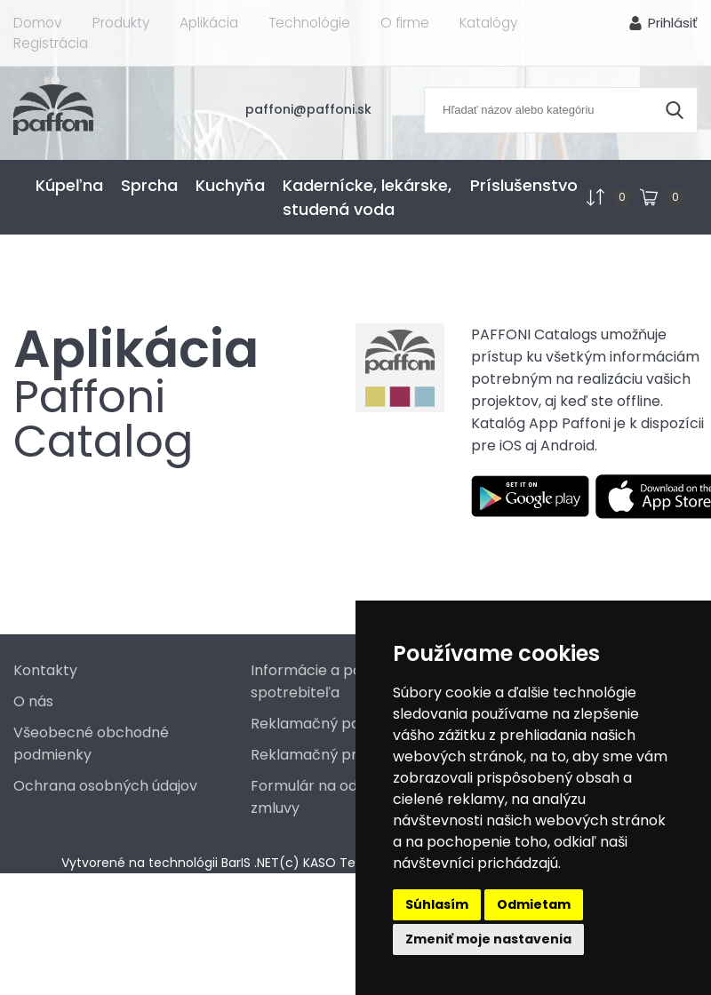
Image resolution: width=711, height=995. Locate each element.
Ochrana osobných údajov (105, 786)
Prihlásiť (673, 22)
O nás (33, 701)
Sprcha (149, 185)
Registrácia (50, 43)
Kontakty (45, 670)
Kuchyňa (230, 185)
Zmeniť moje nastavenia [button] (488, 939)
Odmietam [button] (534, 904)
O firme (403, 22)
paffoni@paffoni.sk (316, 109)
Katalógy (487, 22)
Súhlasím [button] (436, 904)
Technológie (307, 22)
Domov (36, 22)
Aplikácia (207, 22)
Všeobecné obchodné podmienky (91, 743)
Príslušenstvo (524, 185)
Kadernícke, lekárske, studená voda (367, 197)
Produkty (119, 22)
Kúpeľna (69, 185)
